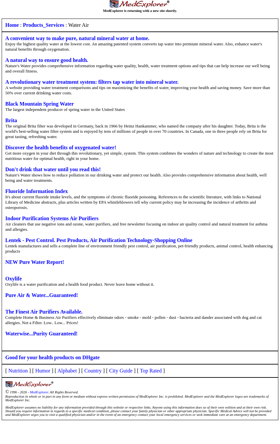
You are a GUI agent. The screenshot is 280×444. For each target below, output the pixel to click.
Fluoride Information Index (36, 191)
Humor (42, 370)
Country (92, 370)
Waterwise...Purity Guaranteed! (41, 333)
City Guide (121, 370)
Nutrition (18, 370)
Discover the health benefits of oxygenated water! (60, 147)
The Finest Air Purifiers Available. (44, 312)
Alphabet (67, 370)
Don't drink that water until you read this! (53, 169)
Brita (11, 120)
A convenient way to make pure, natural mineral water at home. (77, 38)
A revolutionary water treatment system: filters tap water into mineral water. (92, 82)
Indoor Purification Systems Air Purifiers (52, 218)
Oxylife (13, 278)
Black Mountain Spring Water (39, 104)
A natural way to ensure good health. (46, 60)
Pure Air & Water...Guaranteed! (41, 295)
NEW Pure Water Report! (34, 262)
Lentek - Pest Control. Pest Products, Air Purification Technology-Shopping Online (98, 240)
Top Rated (151, 370)
